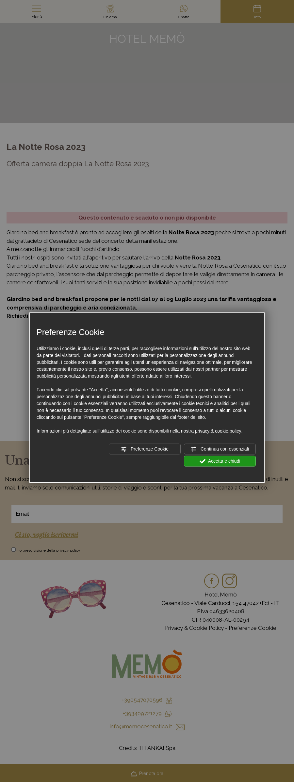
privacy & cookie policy (218, 430)
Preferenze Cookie (145, 449)
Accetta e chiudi (220, 461)
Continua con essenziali (220, 449)
